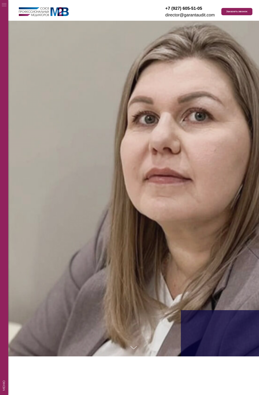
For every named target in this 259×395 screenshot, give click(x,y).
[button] (236, 11)
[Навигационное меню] (4, 5)
